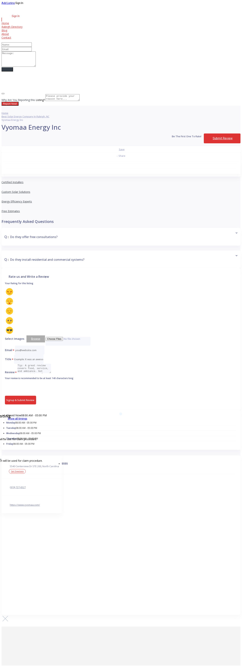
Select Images (14, 342)
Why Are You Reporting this (23, 104)
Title (9, 363)
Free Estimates (11, 215)
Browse (35, 342)
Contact (6, 37)
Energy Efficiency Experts (17, 205)
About (5, 34)
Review (11, 376)
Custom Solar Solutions (16, 196)
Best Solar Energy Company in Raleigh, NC (25, 120)
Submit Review (223, 142)
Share (121, 159)
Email (9, 354)
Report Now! (10, 107)
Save (122, 153)
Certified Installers (12, 186)
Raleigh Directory (12, 27)
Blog (4, 30)
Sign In (19, 3)
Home (5, 23)
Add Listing (8, 3)
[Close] (3, 96)
